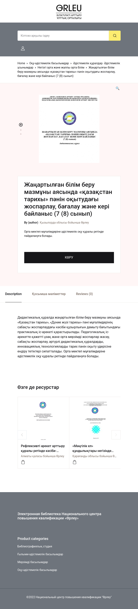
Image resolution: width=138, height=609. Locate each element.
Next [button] (116, 434)
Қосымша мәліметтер (49, 294)
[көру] (23, 462)
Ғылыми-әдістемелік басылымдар (40, 554)
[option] (69, 128)
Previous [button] (22, 434)
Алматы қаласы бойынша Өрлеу (42, 456)
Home (21, 63)
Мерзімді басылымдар (33, 562)
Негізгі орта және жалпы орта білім (61, 67)
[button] (21, 48)
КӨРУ (69, 257)
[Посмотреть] (75, 462)
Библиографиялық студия (35, 546)
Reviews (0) (84, 294)
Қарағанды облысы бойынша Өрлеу (97, 456)
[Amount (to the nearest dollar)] (63, 36)
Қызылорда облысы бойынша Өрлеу (64, 222)
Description (13, 294)
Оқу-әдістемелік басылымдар (49, 63)
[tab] (13, 294)
